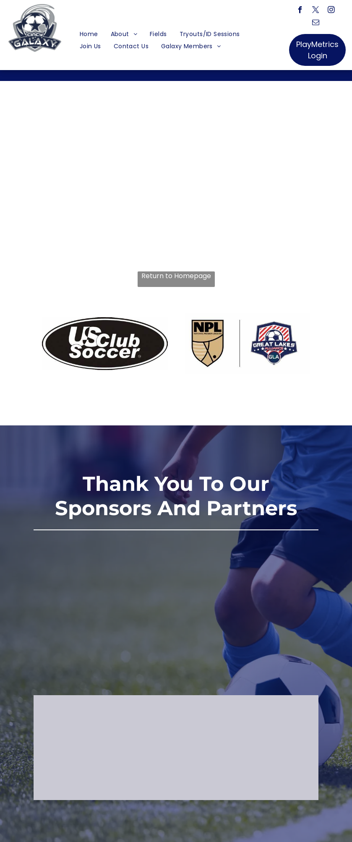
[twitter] (315, 11)
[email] (315, 23)
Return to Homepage (176, 276)
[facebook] (300, 11)
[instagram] (331, 11)
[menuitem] (88, 34)
